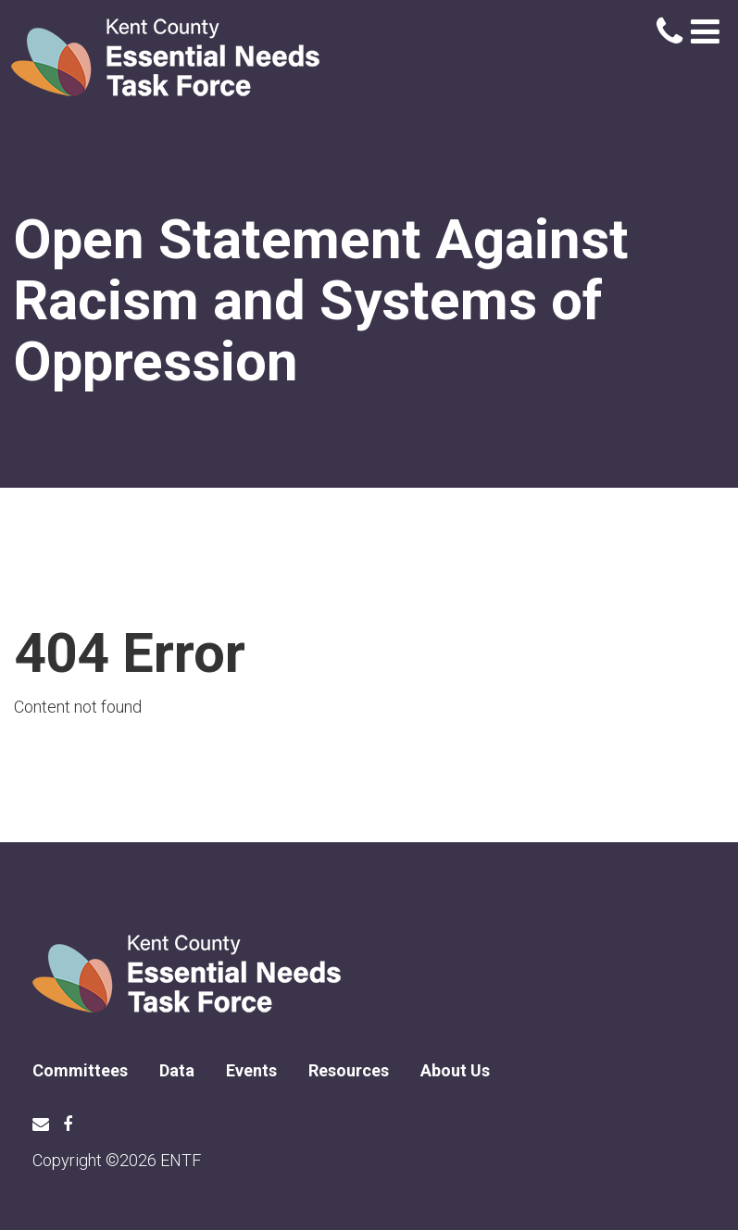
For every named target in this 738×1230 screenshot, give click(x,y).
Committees (80, 1070)
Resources (348, 1070)
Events (251, 1070)
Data (176, 1070)
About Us (455, 1070)
